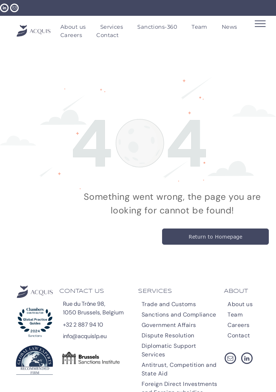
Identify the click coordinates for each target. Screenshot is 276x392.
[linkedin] (4, 9)
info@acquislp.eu (85, 336)
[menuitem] (73, 27)
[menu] (260, 23)
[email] (14, 9)
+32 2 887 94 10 (83, 324)
